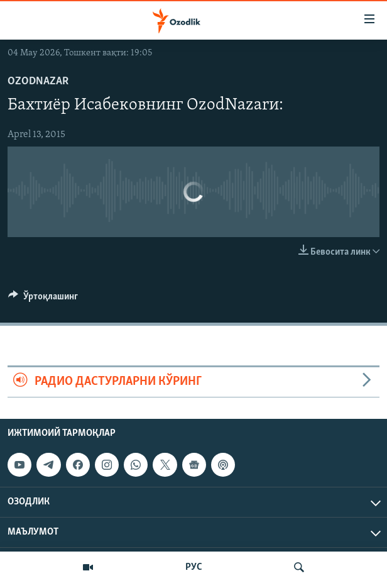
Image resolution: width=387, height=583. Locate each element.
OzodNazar (38, 81)
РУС (193, 567)
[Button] (43, 299)
